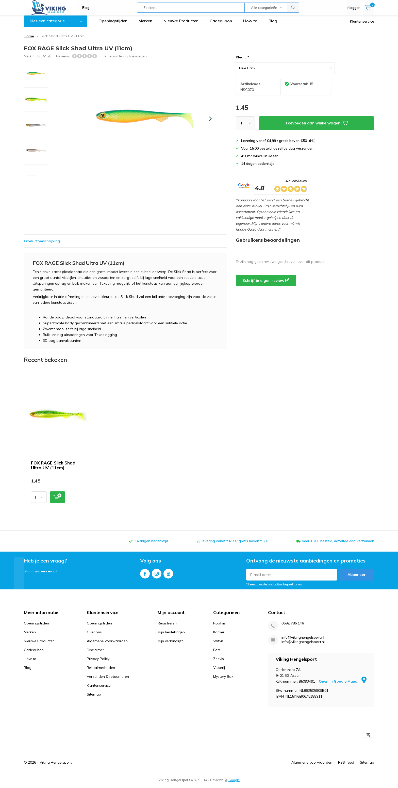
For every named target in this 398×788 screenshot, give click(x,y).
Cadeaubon (221, 24)
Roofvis (219, 627)
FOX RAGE (42, 59)
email (52, 575)
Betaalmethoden (101, 671)
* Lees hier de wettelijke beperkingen (274, 588)
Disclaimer (95, 653)
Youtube (168, 576)
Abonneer (356, 578)
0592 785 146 (292, 627)
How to (250, 24)
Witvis (218, 644)
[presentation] (210, 123)
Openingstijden (112, 24)
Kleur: (242, 61)
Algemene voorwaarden (107, 644)
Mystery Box (223, 680)
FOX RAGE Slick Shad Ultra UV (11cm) (53, 469)
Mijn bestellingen (171, 636)
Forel (217, 653)
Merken (145, 24)
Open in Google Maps (343, 685)
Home (29, 40)
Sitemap (94, 698)
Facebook (145, 576)
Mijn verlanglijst (170, 644)
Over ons (94, 636)
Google (234, 784)
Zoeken (293, 8)
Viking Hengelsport (56, 766)
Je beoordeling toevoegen (125, 59)
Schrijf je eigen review (265, 284)
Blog (85, 8)
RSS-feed (346, 766)
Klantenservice (362, 25)
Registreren (167, 627)
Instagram (156, 576)
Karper (218, 636)
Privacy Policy (98, 662)
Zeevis (218, 662)
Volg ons (150, 564)
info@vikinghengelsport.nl (302, 641)
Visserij (219, 671)
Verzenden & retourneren (108, 680)
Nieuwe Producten (180, 24)
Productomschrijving (42, 245)
